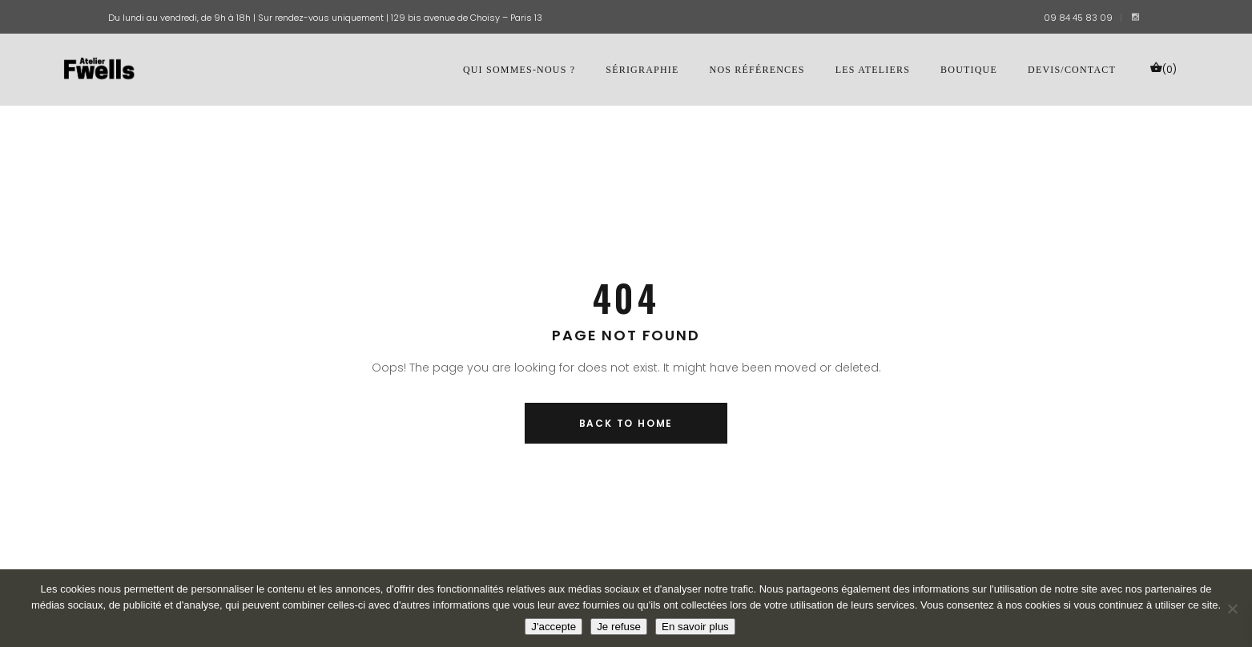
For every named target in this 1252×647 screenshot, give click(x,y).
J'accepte (553, 627)
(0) (1163, 68)
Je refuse (619, 627)
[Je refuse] (1232, 609)
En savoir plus (695, 627)
